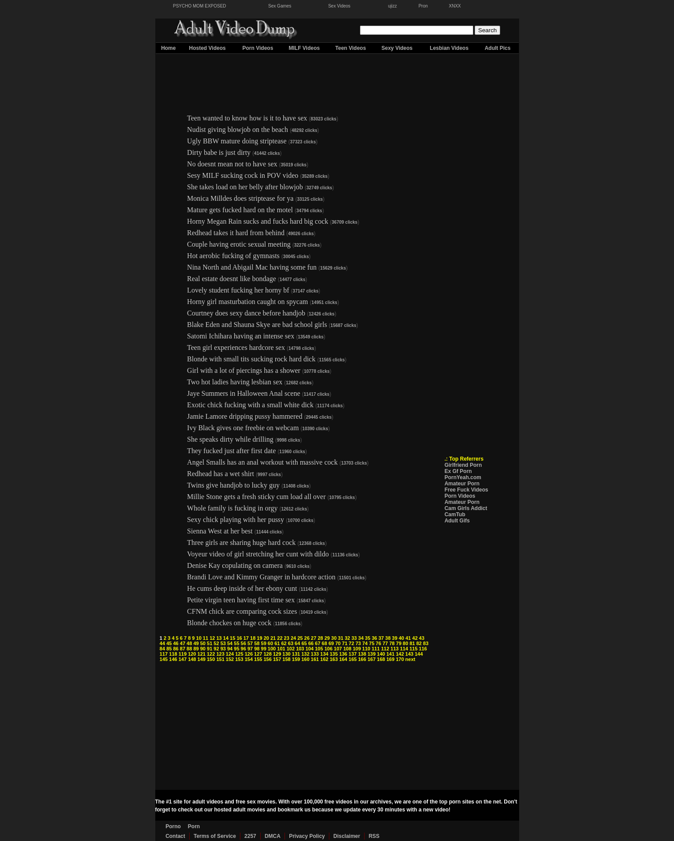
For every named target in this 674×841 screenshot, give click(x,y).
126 (249, 654)
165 (352, 659)
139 (371, 654)
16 (239, 638)
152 (230, 659)
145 (164, 659)
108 (347, 648)
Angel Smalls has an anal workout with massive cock (262, 462)
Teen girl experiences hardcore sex (236, 347)
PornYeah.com (463, 477)
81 (412, 643)
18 (252, 638)
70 (338, 643)
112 (385, 648)
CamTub (455, 514)
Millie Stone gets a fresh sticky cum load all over (256, 496)
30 (334, 638)
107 (338, 648)
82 (419, 643)
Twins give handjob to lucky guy (233, 485)
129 (277, 654)
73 (358, 643)
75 (371, 643)
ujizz (392, 6)
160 (305, 659)
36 (374, 638)
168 (381, 659)
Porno (173, 826)
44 (162, 643)
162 (324, 659)
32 (347, 638)
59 (263, 643)
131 (296, 654)
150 (211, 659)
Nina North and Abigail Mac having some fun (252, 267)
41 (408, 638)
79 (398, 643)
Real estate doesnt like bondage (231, 278)
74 (364, 643)
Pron (423, 6)
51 (209, 643)
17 (246, 638)
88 (189, 648)
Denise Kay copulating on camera (235, 565)
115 (413, 648)
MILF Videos (303, 48)
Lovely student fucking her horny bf (238, 290)
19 (259, 638)
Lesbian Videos (449, 48)
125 (239, 654)
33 (354, 638)
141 (390, 654)
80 (405, 643)
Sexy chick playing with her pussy (235, 519)
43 (421, 638)
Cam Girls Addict (466, 508)
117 (164, 654)
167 (371, 659)
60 (270, 643)
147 (183, 659)
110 (366, 648)
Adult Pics (498, 48)
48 (189, 643)
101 (281, 648)
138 (362, 654)
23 (286, 638)
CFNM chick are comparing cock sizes (242, 611)
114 (404, 648)
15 (232, 638)
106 (328, 648)
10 (199, 638)
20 (266, 638)
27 (313, 638)
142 (400, 654)
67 (317, 643)
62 (283, 643)
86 (175, 648)
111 (376, 648)
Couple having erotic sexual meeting (239, 244)
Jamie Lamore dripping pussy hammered (244, 416)
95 (236, 648)
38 (387, 638)
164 (343, 659)
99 (263, 648)
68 (324, 643)
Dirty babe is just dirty (219, 152)
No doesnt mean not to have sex (232, 164)
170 (400, 659)
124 (230, 654)
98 (256, 648)
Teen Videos (350, 48)
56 (243, 643)
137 (352, 654)
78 (391, 643)
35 (367, 638)
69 (331, 643)
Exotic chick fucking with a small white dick (250, 405)
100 (272, 648)
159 (296, 659)
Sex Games (279, 6)
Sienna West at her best (220, 531)
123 (220, 654)
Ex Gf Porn (458, 471)
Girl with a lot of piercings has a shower (243, 370)
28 (320, 638)
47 (182, 643)
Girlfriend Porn (463, 465)
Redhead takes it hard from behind (236, 233)
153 (239, 659)
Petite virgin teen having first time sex (241, 600)
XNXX (455, 6)
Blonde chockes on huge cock (229, 623)
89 (195, 648)
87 (182, 648)
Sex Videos (339, 6)
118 (173, 654)
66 (311, 643)
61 (277, 643)
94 (229, 648)
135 (333, 654)
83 (425, 643)
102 (291, 648)
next (410, 659)
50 (203, 643)
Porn (194, 826)
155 (258, 659)
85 (169, 648)
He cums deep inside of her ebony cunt (242, 588)
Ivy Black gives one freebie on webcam (243, 428)
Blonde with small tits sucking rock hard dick (251, 359)
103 (300, 648)
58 (256, 643)
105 (319, 648)
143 (409, 654)
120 (192, 654)
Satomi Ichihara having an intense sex (240, 336)
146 (173, 659)
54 (229, 643)
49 (195, 643)
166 (362, 659)
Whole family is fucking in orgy (232, 508)
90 (203, 648)
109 (357, 648)
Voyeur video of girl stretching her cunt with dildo (258, 554)
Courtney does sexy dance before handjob (246, 313)
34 (360, 638)
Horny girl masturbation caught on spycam (247, 301)
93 (223, 648)
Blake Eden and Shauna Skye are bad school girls (257, 324)
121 (202, 654)
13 (218, 638)
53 (223, 643)
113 (394, 648)
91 (209, 648)
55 (236, 643)
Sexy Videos (397, 48)
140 (381, 654)
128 (268, 654)
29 (327, 638)
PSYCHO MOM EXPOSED (199, 6)
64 (297, 643)
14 (225, 638)
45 (169, 643)
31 (340, 638)
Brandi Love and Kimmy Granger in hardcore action (261, 577)
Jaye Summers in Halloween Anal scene (243, 393)
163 (333, 659)
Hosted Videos (207, 48)
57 (250, 643)
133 (315, 654)
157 (277, 659)
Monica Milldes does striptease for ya (240, 198)
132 (305, 654)
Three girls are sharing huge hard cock (241, 542)
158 (286, 659)
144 (419, 654)
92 (216, 648)
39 (394, 638)
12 (212, 638)
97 (250, 648)
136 (343, 654)
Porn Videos (258, 48)
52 (216, 643)
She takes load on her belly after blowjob (245, 187)
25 (300, 638)
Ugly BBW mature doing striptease (236, 141)
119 (183, 654)
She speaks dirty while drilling (230, 439)
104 (310, 648)
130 (286, 654)
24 (293, 638)
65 (304, 643)
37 (381, 638)
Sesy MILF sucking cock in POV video (242, 175)
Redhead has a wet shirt (220, 473)
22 (279, 638)
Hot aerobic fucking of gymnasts (233, 255)
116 (423, 648)
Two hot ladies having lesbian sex (234, 382)
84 (162, 648)
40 (401, 638)
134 (324, 654)
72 (351, 643)
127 (258, 654)
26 (307, 638)
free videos (338, 802)
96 (243, 648)
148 (192, 659)
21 (273, 638)
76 (378, 643)
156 (268, 659)
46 (175, 643)
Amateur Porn (462, 484)
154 (249, 659)
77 (385, 643)
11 (205, 638)
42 (415, 638)
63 (290, 643)
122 (211, 654)
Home (168, 48)
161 (315, 659)
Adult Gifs (457, 521)
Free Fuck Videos (466, 490)
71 (344, 643)
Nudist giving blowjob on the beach (237, 129)
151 (220, 659)
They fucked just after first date (231, 450)
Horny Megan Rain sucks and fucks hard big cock (257, 221)
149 (202, 659)
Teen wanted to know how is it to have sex (247, 118)
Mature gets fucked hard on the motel (240, 210)
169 (390, 659)
